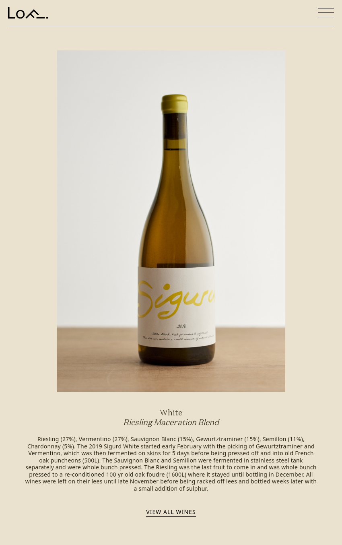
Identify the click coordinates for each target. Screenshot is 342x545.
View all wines (171, 512)
